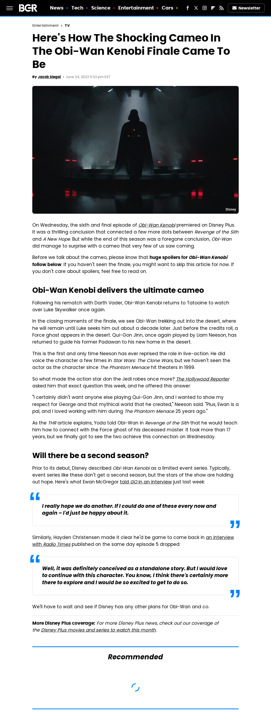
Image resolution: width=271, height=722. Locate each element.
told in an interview (146, 482)
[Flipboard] (213, 8)
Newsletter (246, 8)
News (57, 8)
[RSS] (221, 8)
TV (67, 25)
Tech (77, 8)
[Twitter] (196, 8)
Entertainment (136, 8)
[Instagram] (204, 8)
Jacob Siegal (49, 77)
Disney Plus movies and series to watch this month (98, 630)
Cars (167, 8)
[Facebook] (188, 8)
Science (101, 8)
